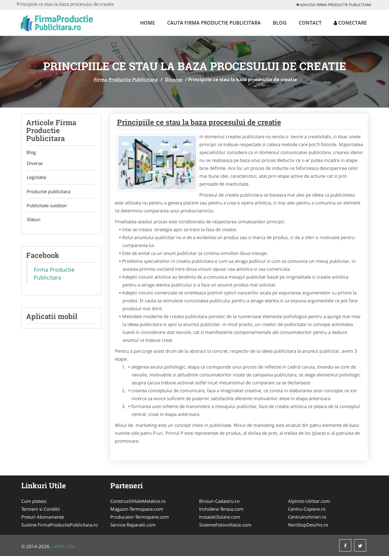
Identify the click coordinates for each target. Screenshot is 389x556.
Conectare (350, 22)
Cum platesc (34, 501)
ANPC (59, 546)
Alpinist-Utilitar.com (309, 501)
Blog (280, 22)
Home (147, 22)
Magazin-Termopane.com (136, 509)
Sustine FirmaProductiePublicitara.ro (59, 525)
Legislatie (36, 178)
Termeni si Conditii (40, 509)
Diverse (173, 79)
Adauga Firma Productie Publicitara (333, 4)
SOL (71, 546)
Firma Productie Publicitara (126, 79)
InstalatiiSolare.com (219, 517)
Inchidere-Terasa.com (221, 509)
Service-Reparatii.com (133, 525)
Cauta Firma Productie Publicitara (214, 22)
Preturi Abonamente (42, 517)
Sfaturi (33, 221)
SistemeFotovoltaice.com (225, 525)
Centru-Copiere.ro (306, 509)
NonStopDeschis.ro (308, 525)
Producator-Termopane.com (139, 517)
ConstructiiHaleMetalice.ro (138, 501)
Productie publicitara (48, 192)
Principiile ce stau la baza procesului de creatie (199, 122)
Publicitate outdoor (46, 206)
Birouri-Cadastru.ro (219, 501)
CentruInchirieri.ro (307, 517)
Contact (310, 22)
